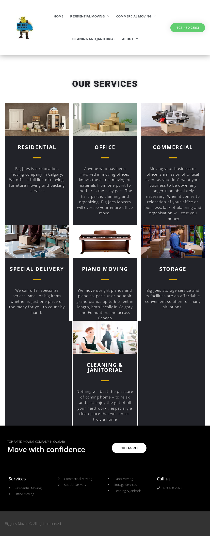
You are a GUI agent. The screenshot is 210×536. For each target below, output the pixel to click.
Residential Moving (89, 16)
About (130, 38)
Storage (172, 268)
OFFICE (105, 147)
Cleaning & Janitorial (105, 367)
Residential (37, 147)
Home (58, 16)
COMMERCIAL (173, 147)
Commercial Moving (136, 16)
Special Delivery (37, 268)
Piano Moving (105, 268)
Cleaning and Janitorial (93, 39)
